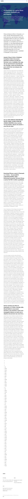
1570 (6, 449)
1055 (6, 370)
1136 (5, 423)
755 (5, 434)
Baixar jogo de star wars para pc (8, 488)
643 (5, 395)
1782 (6, 465)
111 (5, 404)
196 (5, 424)
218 (5, 429)
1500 (6, 407)
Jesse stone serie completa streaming (18, 481)
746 (5, 416)
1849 (6, 391)
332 (5, 442)
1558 (6, 431)
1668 (6, 454)
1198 (6, 382)
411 (5, 377)
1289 (6, 438)
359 (5, 457)
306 (5, 371)
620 (5, 396)
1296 (6, 406)
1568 (6, 368)
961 (5, 380)
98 (5, 426)
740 (5, 445)
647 (5, 448)
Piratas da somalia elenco (18, 482)
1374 (6, 384)
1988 (6, 379)
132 (5, 456)
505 (5, 376)
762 (5, 410)
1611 (5, 440)
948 (5, 443)
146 (5, 409)
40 (5, 388)
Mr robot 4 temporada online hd (8, 481)
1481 (6, 398)
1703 (6, 418)
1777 (5, 460)
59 (5, 393)
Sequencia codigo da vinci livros (9, 25)
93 (5, 421)
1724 (6, 427)
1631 (5, 374)
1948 (6, 412)
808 (5, 415)
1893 (6, 385)
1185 (5, 413)
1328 (6, 437)
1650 (6, 459)
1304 (6, 435)
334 (5, 453)
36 (5, 451)
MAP (3, 496)
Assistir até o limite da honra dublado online (7, 490)
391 (5, 462)
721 (5, 402)
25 (5, 366)
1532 (6, 401)
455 (5, 399)
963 (5, 373)
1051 (6, 446)
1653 (6, 390)
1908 (6, 432)
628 (5, 463)
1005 (6, 420)
